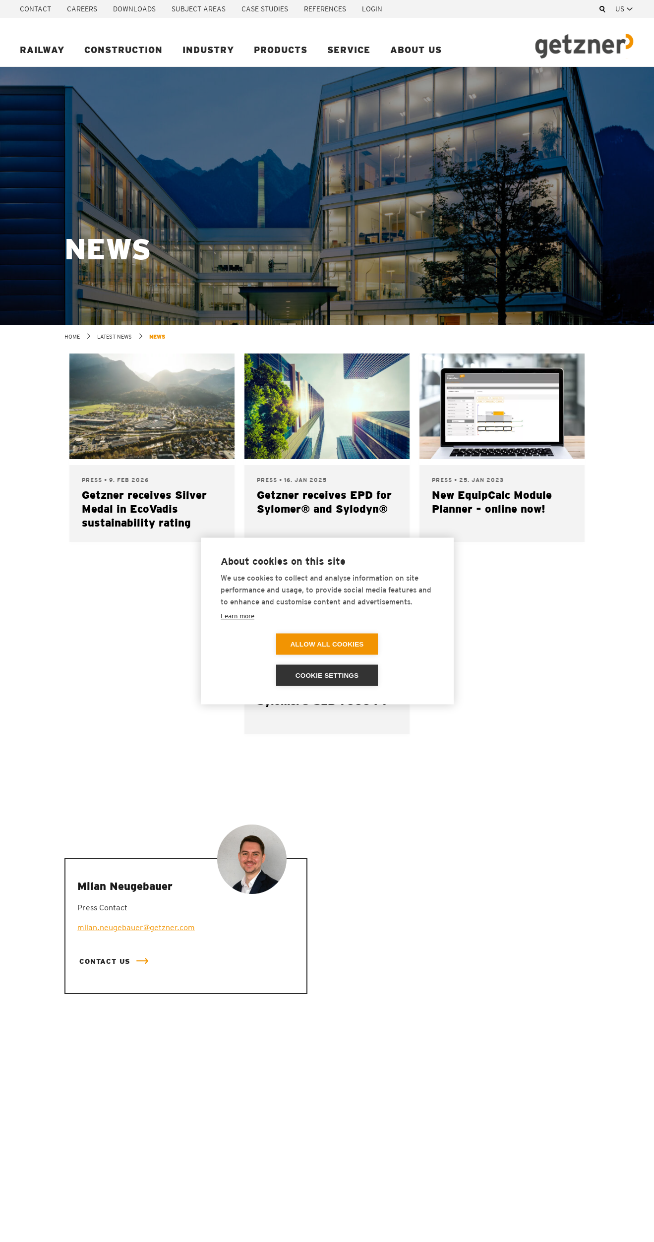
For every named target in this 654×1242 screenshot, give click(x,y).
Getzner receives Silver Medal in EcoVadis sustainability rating (144, 508)
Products (280, 50)
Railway (42, 50)
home (72, 336)
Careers (82, 9)
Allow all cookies (269, 660)
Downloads (134, 9)
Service (348, 50)
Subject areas (199, 9)
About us (416, 50)
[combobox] (624, 9)
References (325, 9)
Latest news (114, 336)
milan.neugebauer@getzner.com (136, 927)
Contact (35, 9)
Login (372, 9)
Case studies (264, 9)
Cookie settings (384, 660)
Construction (123, 50)
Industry (208, 50)
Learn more (237, 631)
